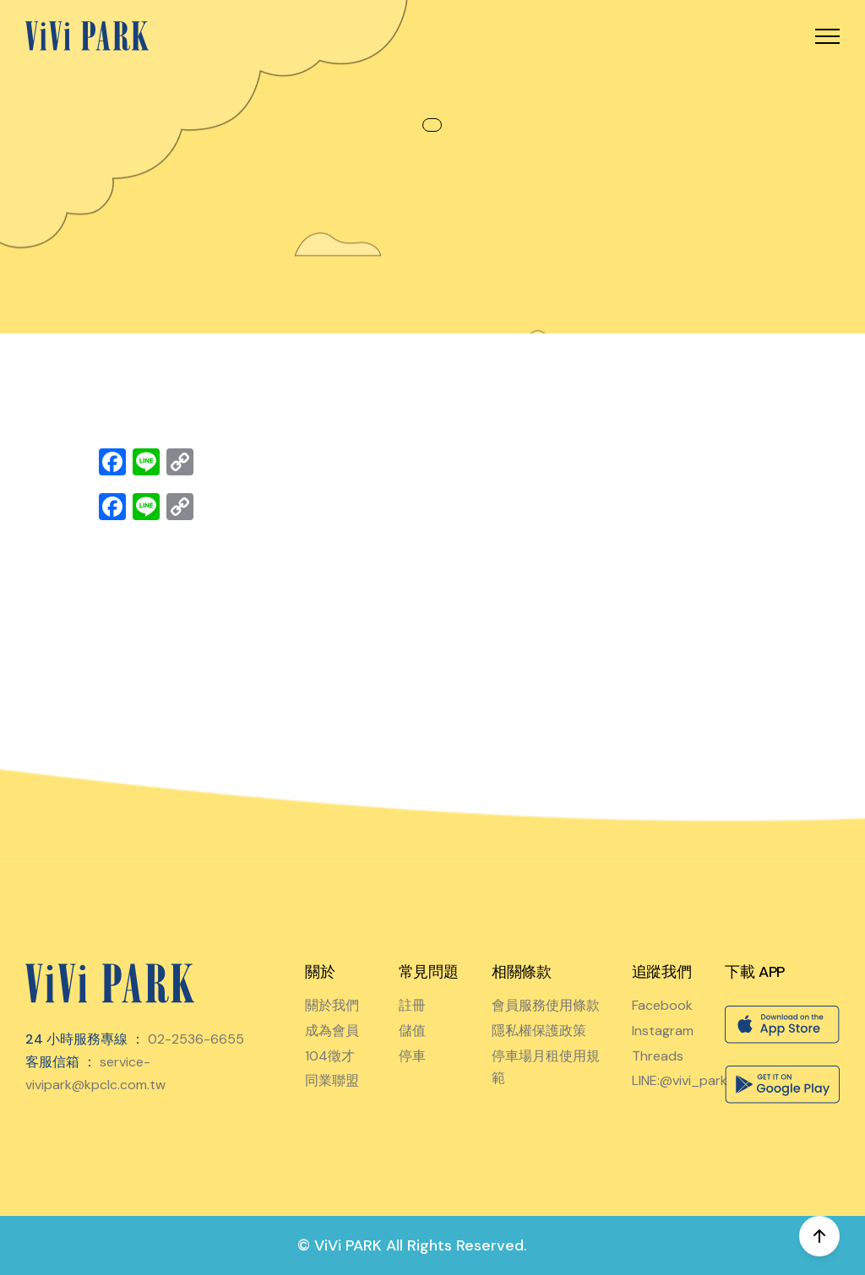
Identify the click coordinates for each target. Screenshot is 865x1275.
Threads (657, 1056)
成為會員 (332, 1030)
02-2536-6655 (196, 1039)
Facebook (662, 1005)
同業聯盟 (332, 1080)
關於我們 (332, 1005)
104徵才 (330, 1056)
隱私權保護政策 (539, 1030)
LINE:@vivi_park (679, 1080)
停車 (412, 1056)
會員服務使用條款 (546, 1005)
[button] (827, 36)
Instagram (663, 1030)
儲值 (412, 1030)
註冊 (412, 1005)
